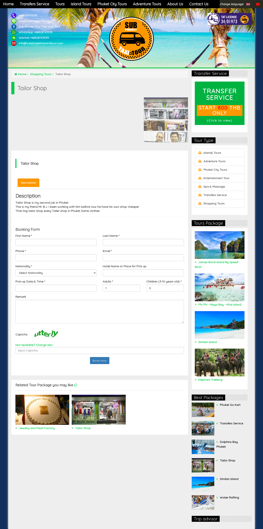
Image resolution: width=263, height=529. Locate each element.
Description (28, 183)
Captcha (21, 334)
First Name (23, 236)
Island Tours (81, 4)
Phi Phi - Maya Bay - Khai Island (219, 304)
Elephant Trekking (209, 380)
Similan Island (207, 342)
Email (107, 251)
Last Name (111, 236)
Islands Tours (209, 153)
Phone (20, 251)
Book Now (100, 360)
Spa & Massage (211, 186)
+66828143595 (28, 15)
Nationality (23, 266)
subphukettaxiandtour (34, 21)
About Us (175, 4)
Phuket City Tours (112, 4)
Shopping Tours (41, 74)
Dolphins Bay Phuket (227, 444)
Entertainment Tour (213, 178)
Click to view (220, 120)
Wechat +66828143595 (34, 38)
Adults (108, 281)
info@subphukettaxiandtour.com (41, 43)
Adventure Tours (147, 4)
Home (8, 4)
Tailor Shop (82, 428)
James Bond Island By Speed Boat (216, 264)
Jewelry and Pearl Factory (36, 428)
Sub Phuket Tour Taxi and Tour (39, 26)
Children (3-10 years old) (163, 281)
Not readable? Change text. (34, 345)
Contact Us (198, 4)
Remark (20, 297)
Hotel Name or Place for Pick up (124, 266)
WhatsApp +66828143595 (36, 32)
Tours (60, 4)
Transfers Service (34, 4)
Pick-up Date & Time (30, 281)
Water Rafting (229, 497)
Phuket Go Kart (229, 405)
